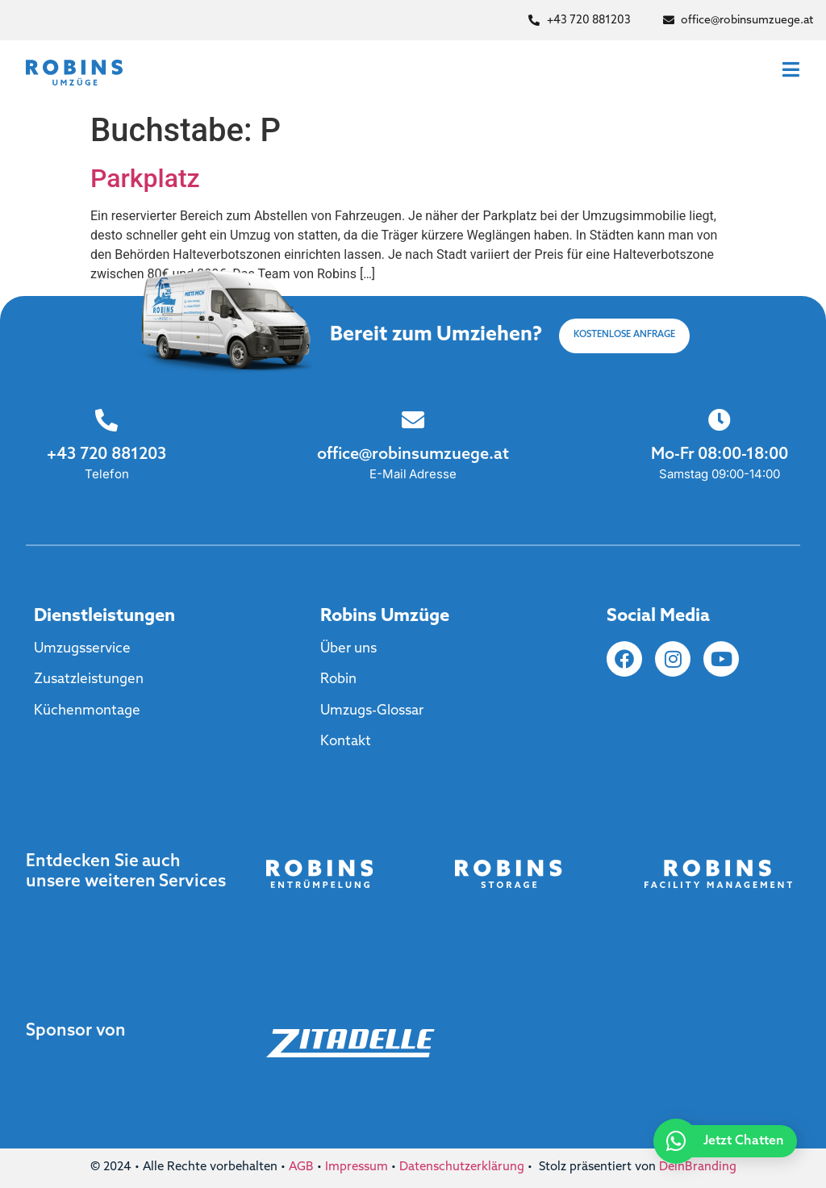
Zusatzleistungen (89, 679)
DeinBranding (697, 1167)
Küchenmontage (87, 711)
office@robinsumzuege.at (413, 455)
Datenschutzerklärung (461, 1167)
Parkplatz (145, 178)
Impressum (356, 1167)
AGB (301, 1167)
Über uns (348, 649)
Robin (338, 679)
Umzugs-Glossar (371, 711)
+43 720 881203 (106, 455)
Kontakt (345, 741)
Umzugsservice (82, 649)
